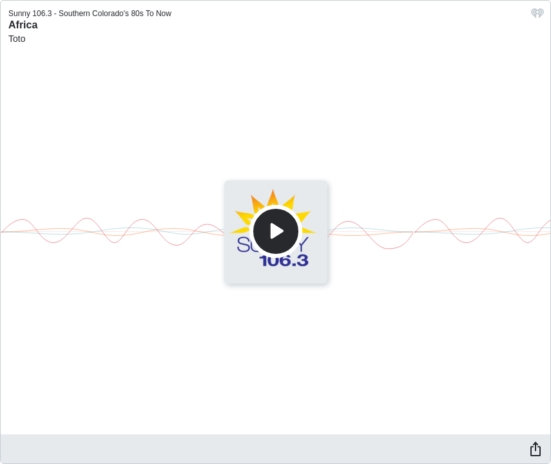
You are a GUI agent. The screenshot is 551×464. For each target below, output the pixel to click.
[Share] (535, 448)
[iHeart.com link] (537, 16)
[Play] (275, 231)
